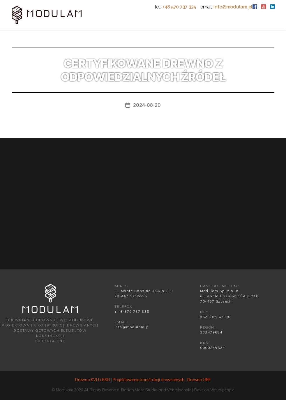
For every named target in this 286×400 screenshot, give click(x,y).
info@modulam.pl (233, 7)
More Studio (146, 389)
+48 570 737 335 (179, 7)
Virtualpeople (179, 389)
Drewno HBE (199, 379)
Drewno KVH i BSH (92, 379)
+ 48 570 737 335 (131, 311)
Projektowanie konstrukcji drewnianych (148, 379)
